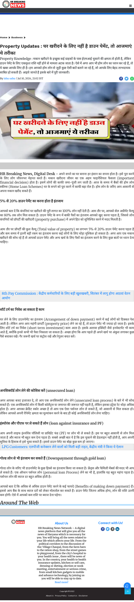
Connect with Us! (110, 523)
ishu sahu (9, 78)
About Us (61, 523)
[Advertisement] (66, 268)
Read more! (61, 582)
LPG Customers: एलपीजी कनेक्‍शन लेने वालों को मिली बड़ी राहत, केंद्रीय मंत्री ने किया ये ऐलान (62, 447)
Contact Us (72, 595)
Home (3, 37)
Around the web (19, 503)
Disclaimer (83, 595)
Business (17, 37)
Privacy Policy (61, 595)
